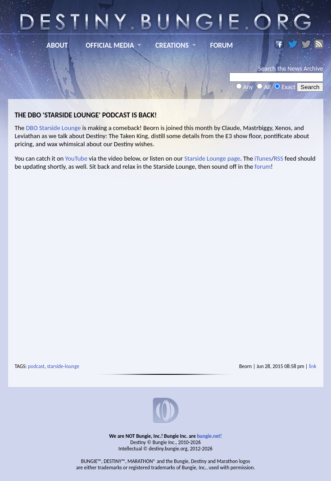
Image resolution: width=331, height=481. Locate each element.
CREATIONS (172, 45)
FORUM (221, 45)
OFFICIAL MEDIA (110, 45)
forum (262, 166)
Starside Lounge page (212, 158)
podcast (36, 366)
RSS (278, 158)
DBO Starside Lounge (53, 128)
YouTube (76, 158)
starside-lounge (63, 366)
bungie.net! (209, 436)
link (313, 366)
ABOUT (57, 45)
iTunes (262, 158)
